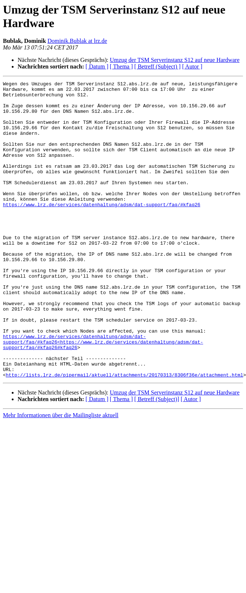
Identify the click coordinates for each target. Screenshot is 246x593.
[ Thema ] (121, 66)
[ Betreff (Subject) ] (157, 66)
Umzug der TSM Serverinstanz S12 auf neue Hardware (174, 60)
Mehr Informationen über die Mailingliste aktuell (60, 474)
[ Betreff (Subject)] (156, 458)
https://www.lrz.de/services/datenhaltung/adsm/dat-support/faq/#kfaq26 (101, 229)
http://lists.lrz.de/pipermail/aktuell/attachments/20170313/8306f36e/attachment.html (124, 434)
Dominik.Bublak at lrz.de (77, 41)
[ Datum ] (96, 66)
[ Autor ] (192, 66)
